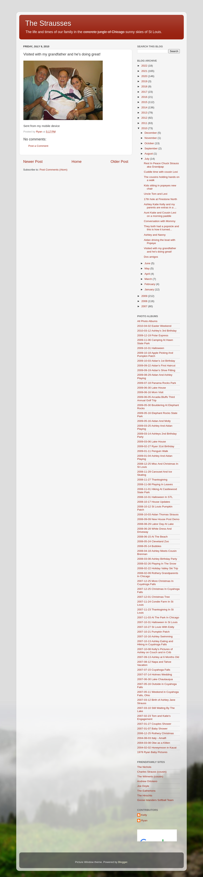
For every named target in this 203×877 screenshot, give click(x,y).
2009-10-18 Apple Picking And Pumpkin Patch (155, 354)
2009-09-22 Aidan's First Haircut (156, 365)
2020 (144, 76)
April (148, 273)
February (150, 284)
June (148, 263)
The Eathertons (146, 790)
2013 (144, 112)
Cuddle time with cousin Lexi (161, 171)
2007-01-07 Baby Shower (152, 728)
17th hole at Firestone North (160, 199)
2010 (144, 128)
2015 (144, 102)
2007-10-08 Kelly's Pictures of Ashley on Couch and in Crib (155, 651)
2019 (144, 81)
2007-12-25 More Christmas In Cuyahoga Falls (155, 583)
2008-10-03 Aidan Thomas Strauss (157, 514)
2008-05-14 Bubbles (149, 546)
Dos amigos (151, 256)
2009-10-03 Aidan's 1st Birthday (156, 360)
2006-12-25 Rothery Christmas (155, 733)
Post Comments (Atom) (53, 169)
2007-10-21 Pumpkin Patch (153, 631)
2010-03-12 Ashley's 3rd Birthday (156, 330)
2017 (144, 91)
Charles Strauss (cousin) (152, 771)
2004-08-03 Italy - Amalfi (151, 738)
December (151, 132)
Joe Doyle (143, 786)
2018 (144, 86)
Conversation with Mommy (159, 221)
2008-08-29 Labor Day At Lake (155, 523)
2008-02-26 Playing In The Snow (156, 563)
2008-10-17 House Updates (153, 501)
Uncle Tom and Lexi (155, 193)
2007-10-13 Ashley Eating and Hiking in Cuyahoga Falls (155, 643)
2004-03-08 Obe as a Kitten (153, 742)
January (150, 289)
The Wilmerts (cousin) (150, 776)
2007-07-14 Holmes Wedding (154, 674)
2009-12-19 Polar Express (152, 335)
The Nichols (144, 766)
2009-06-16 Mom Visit (150, 392)
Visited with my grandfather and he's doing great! (160, 250)
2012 (144, 117)
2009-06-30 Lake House (151, 387)
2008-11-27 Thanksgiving (152, 479)
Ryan (144, 820)
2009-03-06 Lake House (151, 441)
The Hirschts (144, 795)
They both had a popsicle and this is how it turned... (161, 228)
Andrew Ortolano (147, 781)
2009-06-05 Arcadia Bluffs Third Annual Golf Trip (156, 399)
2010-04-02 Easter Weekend (154, 325)
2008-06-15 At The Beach (152, 536)
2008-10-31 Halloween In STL (155, 497)
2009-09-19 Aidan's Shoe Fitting (156, 370)
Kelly (144, 814)
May (147, 268)
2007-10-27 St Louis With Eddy (155, 626)
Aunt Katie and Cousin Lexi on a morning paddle (160, 214)
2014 (144, 107)
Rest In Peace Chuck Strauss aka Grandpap (161, 165)
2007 (144, 306)
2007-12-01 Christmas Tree (153, 596)
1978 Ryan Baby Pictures (152, 752)
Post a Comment (38, 145)
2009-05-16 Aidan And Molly (154, 420)
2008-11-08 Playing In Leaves (155, 484)
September (151, 148)
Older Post (119, 161)
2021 (144, 71)
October (150, 143)
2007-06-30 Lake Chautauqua (155, 679)
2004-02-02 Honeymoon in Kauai (156, 747)
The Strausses (48, 23)
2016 (144, 96)
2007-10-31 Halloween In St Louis (157, 622)
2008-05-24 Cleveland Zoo (153, 541)
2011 (144, 123)
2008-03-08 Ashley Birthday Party (157, 558)
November (151, 137)
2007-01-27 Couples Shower (154, 723)
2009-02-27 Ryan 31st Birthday (155, 446)
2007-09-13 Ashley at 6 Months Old (158, 657)
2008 (144, 301)
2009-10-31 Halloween (150, 348)
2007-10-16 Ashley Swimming (155, 636)
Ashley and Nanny (155, 234)
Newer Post (33, 161)
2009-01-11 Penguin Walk (152, 451)
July (147, 158)
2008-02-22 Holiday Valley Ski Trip (157, 568)
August (149, 153)
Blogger (122, 862)
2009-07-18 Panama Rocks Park (156, 382)
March (149, 278)
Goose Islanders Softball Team (155, 800)
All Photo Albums (147, 321)
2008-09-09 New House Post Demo (158, 519)
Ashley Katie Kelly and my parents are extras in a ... (160, 206)
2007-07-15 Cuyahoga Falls (153, 669)
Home (76, 161)
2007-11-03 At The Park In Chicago (158, 617)
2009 (144, 296)
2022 (144, 65)
